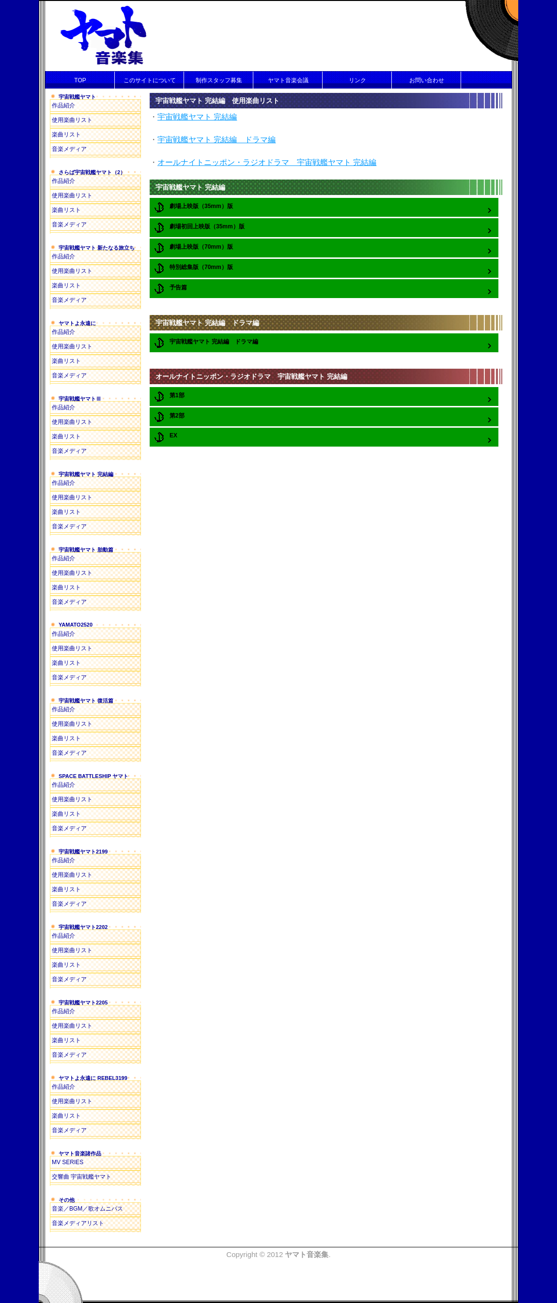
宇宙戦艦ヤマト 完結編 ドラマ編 (216, 139)
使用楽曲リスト (72, 120)
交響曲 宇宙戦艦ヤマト (81, 1176)
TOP (80, 80)
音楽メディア (69, 149)
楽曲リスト (66, 134)
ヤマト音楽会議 (288, 80)
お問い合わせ (426, 80)
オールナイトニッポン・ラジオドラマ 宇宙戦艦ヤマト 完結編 (266, 162)
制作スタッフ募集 (219, 80)
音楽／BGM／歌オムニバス (87, 1208)
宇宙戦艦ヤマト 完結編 (197, 117)
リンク (357, 80)
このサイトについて (150, 80)
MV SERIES (67, 1162)
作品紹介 (63, 105)
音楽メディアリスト (78, 1223)
